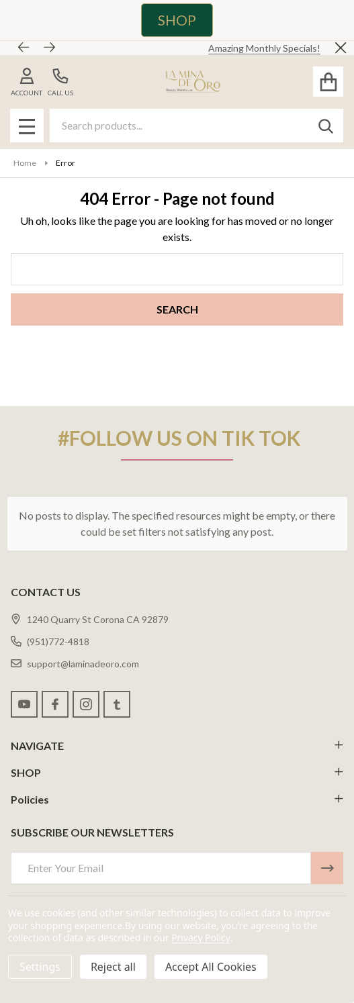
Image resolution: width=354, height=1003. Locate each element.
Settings (39, 966)
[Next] (50, 47)
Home (24, 163)
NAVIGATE (177, 745)
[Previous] (24, 47)
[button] (170, 20)
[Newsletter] (327, 868)
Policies (177, 799)
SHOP (177, 19)
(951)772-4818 (50, 641)
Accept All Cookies (211, 966)
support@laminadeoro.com (75, 663)
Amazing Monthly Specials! (264, 48)
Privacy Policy (200, 937)
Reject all (113, 966)
